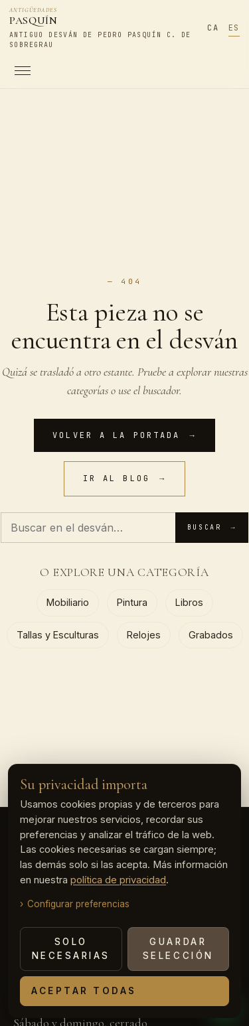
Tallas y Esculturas (58, 634)
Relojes (144, 634)
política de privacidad (118, 880)
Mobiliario (67, 602)
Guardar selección (178, 948)
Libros (189, 602)
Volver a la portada (124, 435)
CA (212, 28)
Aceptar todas (84, 991)
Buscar (211, 527)
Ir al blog (125, 479)
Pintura (132, 602)
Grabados (211, 634)
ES (234, 28)
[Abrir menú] (103, 70)
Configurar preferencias (78, 904)
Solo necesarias (71, 948)
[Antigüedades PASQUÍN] (103, 29)
